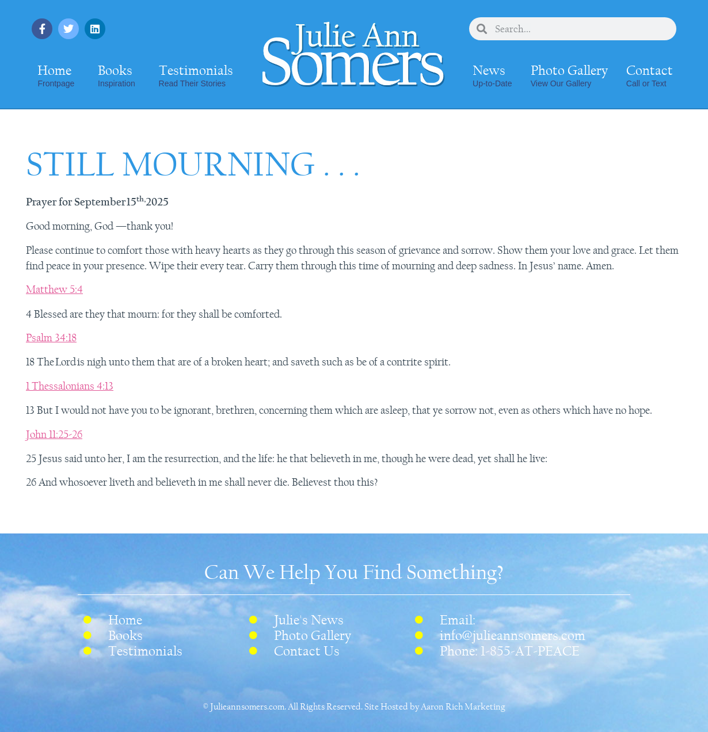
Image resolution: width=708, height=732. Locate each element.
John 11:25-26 (54, 434)
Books (116, 75)
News (492, 75)
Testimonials (196, 75)
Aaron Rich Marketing (463, 707)
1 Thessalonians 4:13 (69, 386)
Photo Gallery (569, 75)
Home (55, 75)
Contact (649, 75)
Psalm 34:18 (51, 337)
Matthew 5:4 (54, 289)
